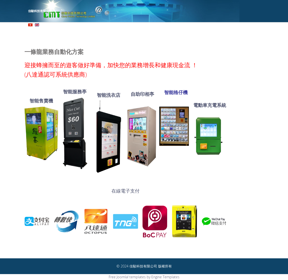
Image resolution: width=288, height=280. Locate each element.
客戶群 (228, 33)
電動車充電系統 (209, 105)
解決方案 (171, 33)
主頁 (110, 33)
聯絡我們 (244, 33)
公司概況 (124, 33)
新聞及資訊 (211, 33)
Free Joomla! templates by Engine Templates (144, 277)
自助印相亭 (142, 94)
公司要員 (141, 33)
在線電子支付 (125, 191)
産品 (155, 33)
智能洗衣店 (108, 95)
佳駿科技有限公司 (40, 11)
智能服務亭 (75, 91)
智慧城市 (191, 33)
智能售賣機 (41, 101)
